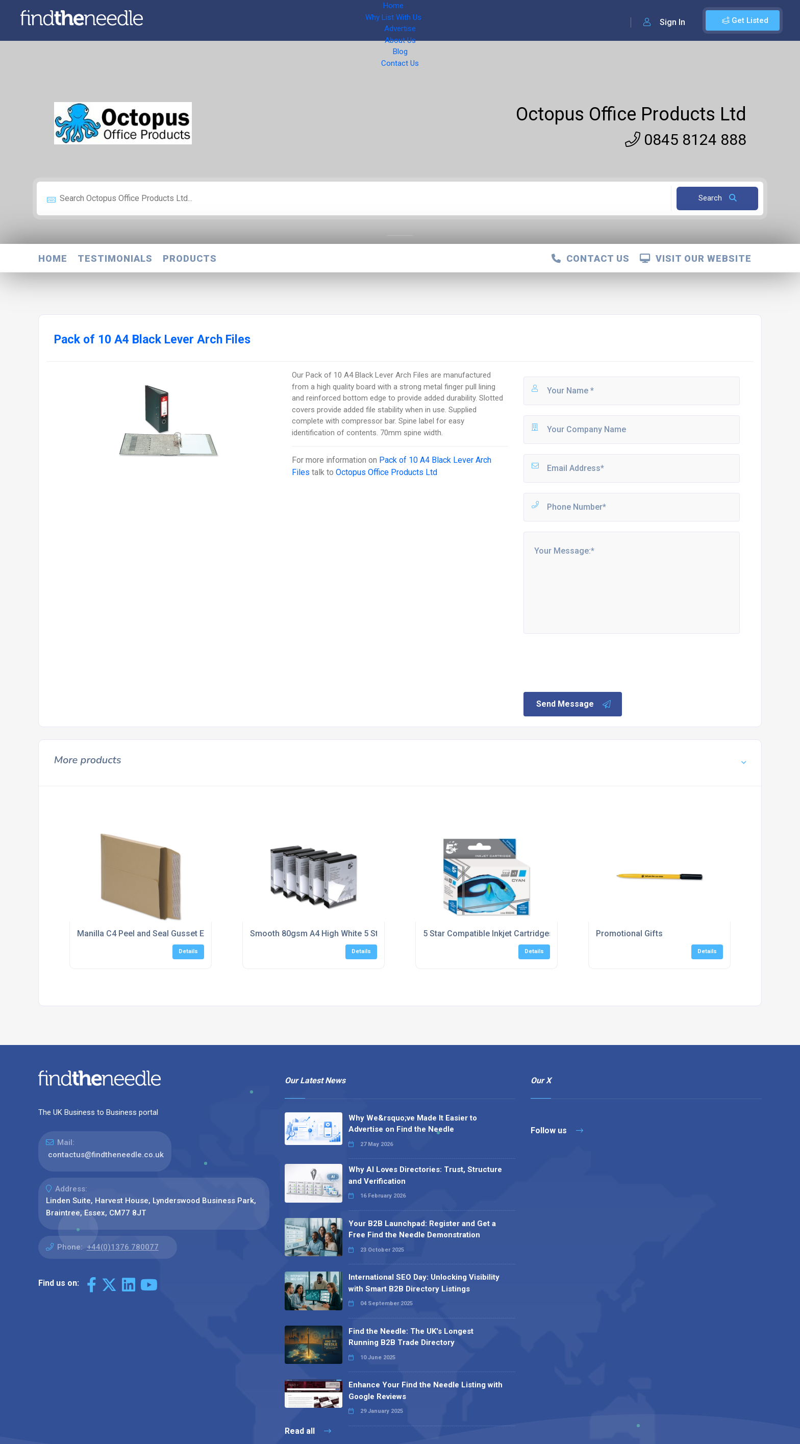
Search (717, 198)
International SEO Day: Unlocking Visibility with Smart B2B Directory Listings (423, 1283)
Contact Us (412, 20)
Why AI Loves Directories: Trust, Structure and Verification (425, 1175)
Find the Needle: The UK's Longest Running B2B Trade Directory (410, 1337)
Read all (308, 1431)
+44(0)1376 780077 (123, 1247)
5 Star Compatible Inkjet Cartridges (488, 933)
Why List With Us (232, 20)
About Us (336, 20)
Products (190, 258)
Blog (372, 20)
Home (180, 20)
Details (188, 951)
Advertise (291, 20)
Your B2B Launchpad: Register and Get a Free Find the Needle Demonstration (422, 1229)
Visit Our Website (696, 258)
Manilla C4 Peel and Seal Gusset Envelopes (157, 933)
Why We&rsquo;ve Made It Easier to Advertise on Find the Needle (412, 1123)
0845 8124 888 (685, 139)
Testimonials (115, 258)
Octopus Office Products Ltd (631, 114)
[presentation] (599, 662)
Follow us (557, 1130)
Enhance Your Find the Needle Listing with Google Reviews (425, 1390)
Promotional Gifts (629, 933)
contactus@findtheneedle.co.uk (106, 1154)
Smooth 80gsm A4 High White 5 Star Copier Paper (343, 933)
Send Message (574, 704)
